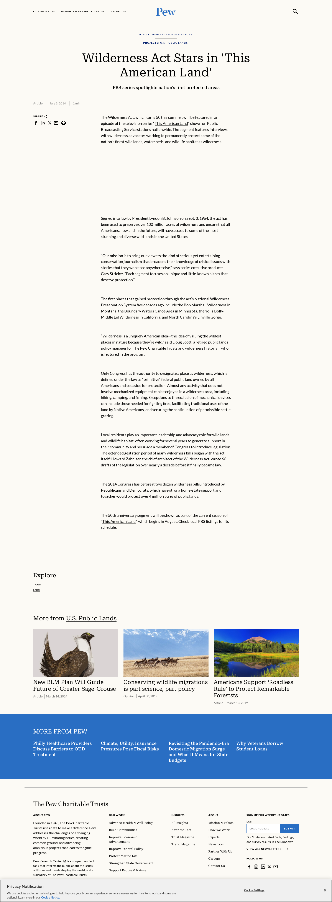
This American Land (171, 123)
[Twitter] (269, 866)
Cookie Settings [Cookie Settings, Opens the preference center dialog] (254, 890)
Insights (178, 814)
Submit (289, 828)
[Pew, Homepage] (166, 11)
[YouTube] (275, 866)
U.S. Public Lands (91, 617)
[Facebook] (249, 866)
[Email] (263, 828)
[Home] (70, 803)
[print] (63, 122)
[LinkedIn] (263, 866)
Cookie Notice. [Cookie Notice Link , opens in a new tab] (50, 897)
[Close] (325, 890)
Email (249, 821)
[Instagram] (256, 866)
